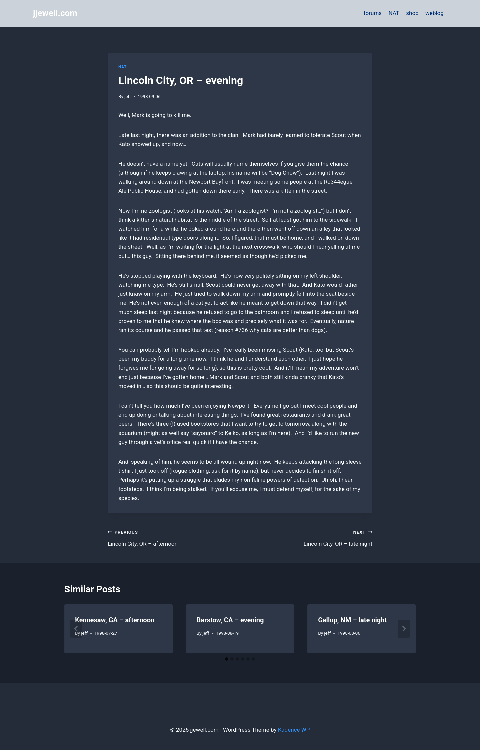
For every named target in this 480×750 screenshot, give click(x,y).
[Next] (404, 629)
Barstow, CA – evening (230, 620)
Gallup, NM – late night (352, 620)
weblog (434, 13)
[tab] (226, 659)
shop (412, 13)
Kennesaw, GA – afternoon (114, 620)
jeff (127, 96)
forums (373, 13)
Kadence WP (294, 729)
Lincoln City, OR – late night (309, 537)
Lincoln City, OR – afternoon (171, 537)
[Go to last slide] (76, 629)
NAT (394, 13)
